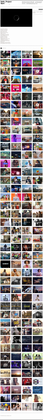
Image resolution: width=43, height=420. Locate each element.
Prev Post (39, 9)
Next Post (40, 9)
